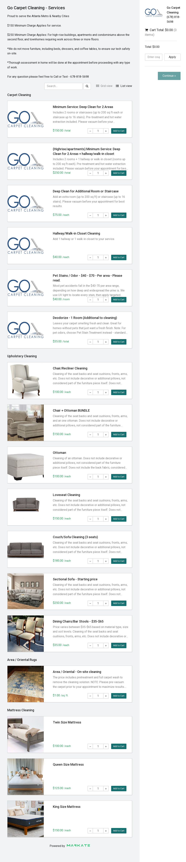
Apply (172, 57)
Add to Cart (118, 131)
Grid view (104, 86)
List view (124, 86)
